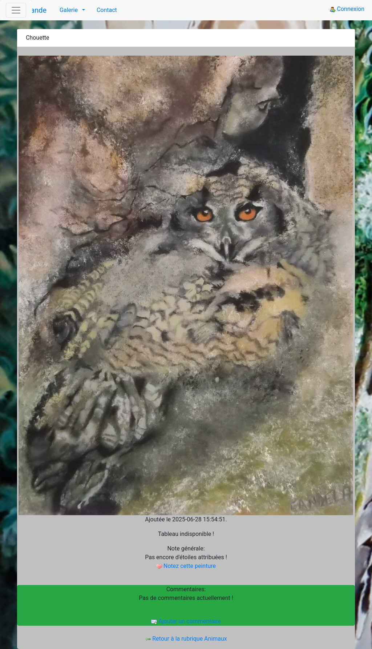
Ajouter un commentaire (186, 621)
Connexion (347, 8)
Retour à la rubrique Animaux (186, 638)
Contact (107, 10)
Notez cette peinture (186, 565)
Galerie (69, 10)
